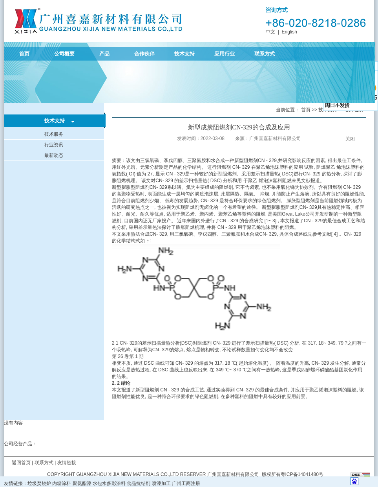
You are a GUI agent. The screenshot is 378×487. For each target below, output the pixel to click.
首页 (24, 54)
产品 (104, 54)
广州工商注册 (186, 483)
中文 (270, 32)
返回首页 (21, 462)
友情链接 (66, 462)
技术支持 (184, 54)
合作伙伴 (144, 54)
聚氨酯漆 (82, 483)
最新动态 (53, 155)
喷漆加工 (161, 483)
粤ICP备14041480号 (302, 474)
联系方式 (264, 54)
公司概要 (64, 54)
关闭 (350, 139)
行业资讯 (53, 145)
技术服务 (53, 134)
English (289, 32)
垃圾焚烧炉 (39, 483)
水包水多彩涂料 (109, 483)
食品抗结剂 (138, 483)
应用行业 (224, 54)
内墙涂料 (61, 483)
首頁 (305, 110)
